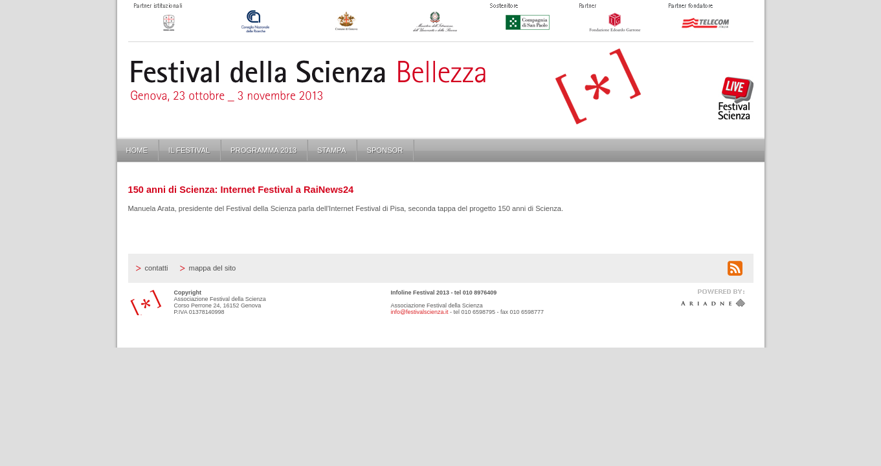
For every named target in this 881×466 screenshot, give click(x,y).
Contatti (156, 268)
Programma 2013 (263, 150)
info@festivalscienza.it (420, 312)
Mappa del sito (212, 268)
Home (137, 150)
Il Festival (189, 150)
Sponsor (384, 150)
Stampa (331, 150)
